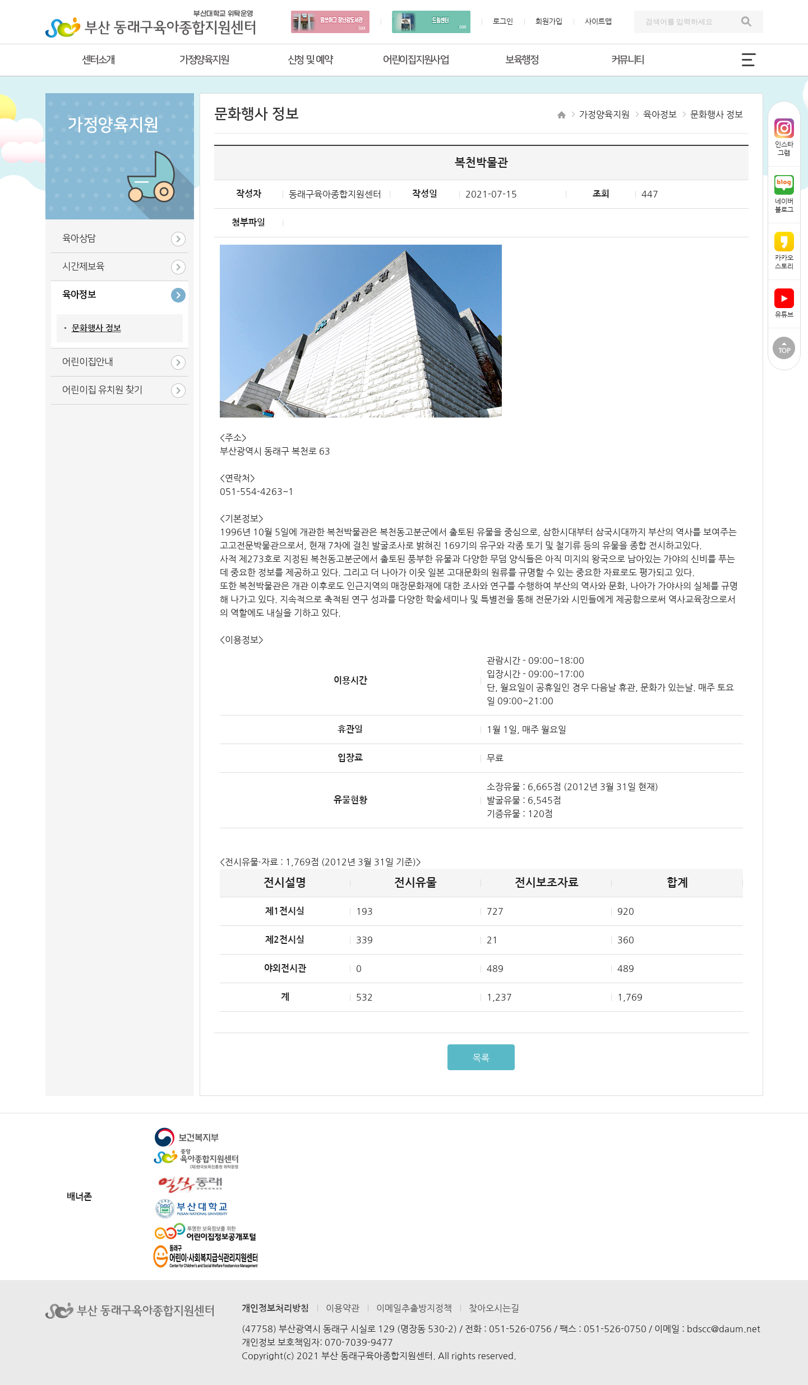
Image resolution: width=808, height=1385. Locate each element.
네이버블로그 (784, 194)
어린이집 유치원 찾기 (102, 390)
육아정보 (79, 295)
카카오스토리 (784, 251)
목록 (481, 1057)
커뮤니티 (627, 60)
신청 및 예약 (310, 60)
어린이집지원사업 (415, 60)
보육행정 (521, 60)
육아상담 (79, 238)
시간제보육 (83, 267)
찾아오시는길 (494, 1308)
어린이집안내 (87, 362)
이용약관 (342, 1308)
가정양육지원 (203, 60)
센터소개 (98, 60)
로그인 (503, 21)
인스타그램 (784, 137)
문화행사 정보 (96, 328)
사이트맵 (598, 21)
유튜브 (784, 303)
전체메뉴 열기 (749, 59)
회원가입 (548, 21)
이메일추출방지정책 (414, 1308)
